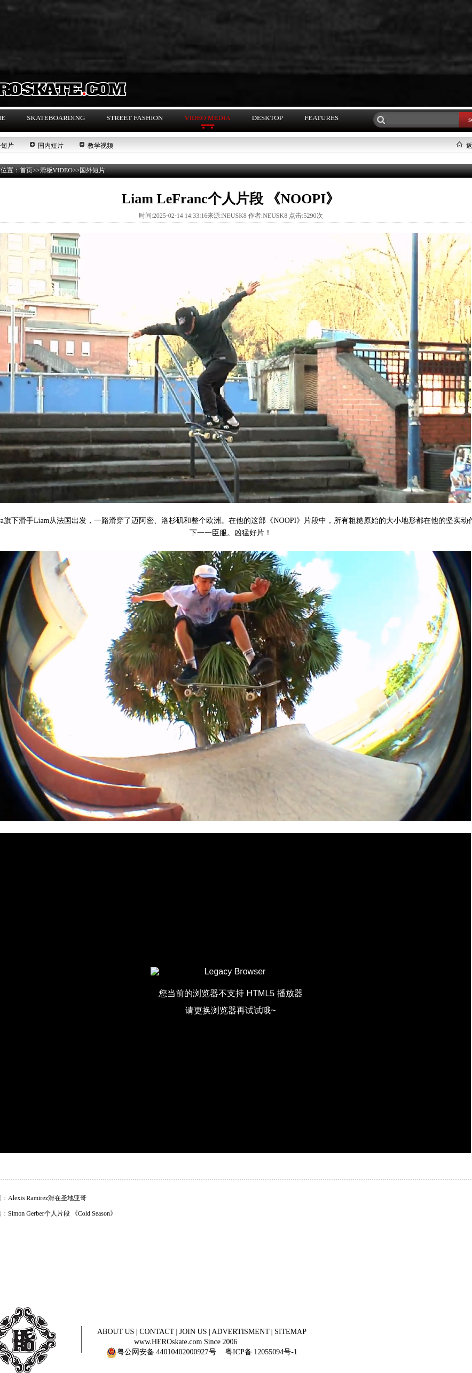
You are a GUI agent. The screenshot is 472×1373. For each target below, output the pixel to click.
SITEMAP (290, 1332)
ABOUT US (116, 1332)
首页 (26, 170)
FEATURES (321, 118)
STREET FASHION (134, 118)
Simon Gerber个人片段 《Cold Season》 (62, 1213)
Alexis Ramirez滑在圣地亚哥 (47, 1198)
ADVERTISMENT (241, 1332)
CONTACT (157, 1332)
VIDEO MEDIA (207, 118)
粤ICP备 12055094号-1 (261, 1352)
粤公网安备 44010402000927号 (161, 1352)
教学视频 (100, 145)
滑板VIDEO (56, 170)
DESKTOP (267, 118)
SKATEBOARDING (56, 118)
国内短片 (51, 145)
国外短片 (92, 170)
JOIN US (194, 1332)
